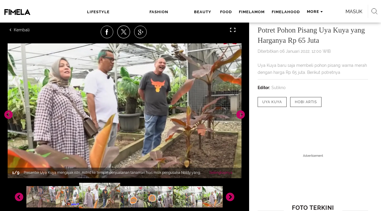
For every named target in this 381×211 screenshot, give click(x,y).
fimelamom (198, 12)
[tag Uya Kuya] (272, 102)
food (172, 12)
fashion (126, 12)
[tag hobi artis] (305, 102)
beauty (151, 12)
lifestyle (98, 12)
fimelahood (232, 12)
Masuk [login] (325, 11)
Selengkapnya (220, 173)
